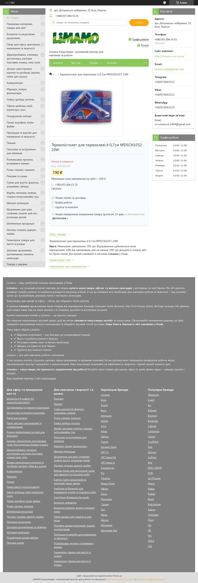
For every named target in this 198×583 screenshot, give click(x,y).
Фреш (104, 515)
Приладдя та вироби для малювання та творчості (22, 134)
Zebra (151, 541)
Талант (105, 504)
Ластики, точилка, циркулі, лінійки (21, 231)
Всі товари (13, 17)
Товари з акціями (17, 264)
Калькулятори (15, 83)
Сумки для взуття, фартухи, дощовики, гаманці (23, 184)
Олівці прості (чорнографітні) (23, 487)
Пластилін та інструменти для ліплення (21, 151)
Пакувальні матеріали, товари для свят (19, 26)
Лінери (10, 482)
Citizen (151, 436)
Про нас (76, 62)
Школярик (106, 525)
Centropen (153, 431)
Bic (149, 405)
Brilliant (152, 410)
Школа (104, 520)
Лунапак (105, 478)
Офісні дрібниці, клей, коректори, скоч (19, 107)
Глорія (104, 442)
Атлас (104, 431)
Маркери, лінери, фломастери (17, 91)
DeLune (152, 452)
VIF (149, 530)
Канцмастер (107, 468)
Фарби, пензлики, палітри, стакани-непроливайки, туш (23, 194)
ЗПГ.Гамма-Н (108, 462)
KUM (150, 473)
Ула (103, 509)
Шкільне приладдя (18, 203)
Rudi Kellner (154, 504)
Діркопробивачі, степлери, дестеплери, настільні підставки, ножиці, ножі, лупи (23, 58)
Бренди (112, 62)
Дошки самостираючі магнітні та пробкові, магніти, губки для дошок (23, 72)
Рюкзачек (106, 499)
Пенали (11, 143)
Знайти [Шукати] (139, 22)
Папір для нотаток (17, 418)
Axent (151, 400)
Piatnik (151, 494)
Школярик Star (109, 530)
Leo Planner (154, 478)
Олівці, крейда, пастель (20, 99)
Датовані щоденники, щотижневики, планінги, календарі (20, 254)
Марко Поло (108, 483)
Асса (103, 426)
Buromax (153, 421)
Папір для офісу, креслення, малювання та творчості (23, 46)
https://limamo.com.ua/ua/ (169, 56)
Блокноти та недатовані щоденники (21, 36)
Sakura (151, 509)
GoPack (152, 457)
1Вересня (153, 395)
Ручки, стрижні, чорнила (20, 170)
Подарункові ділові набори (22, 537)
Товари (93, 62)
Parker (151, 488)
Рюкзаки (58, 398)
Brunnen (152, 415)
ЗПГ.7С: (105, 452)
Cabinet (152, 426)
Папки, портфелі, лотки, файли (20, 124)
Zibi (150, 546)
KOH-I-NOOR (155, 468)
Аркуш (104, 421)
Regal (151, 499)
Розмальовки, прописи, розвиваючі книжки (20, 161)
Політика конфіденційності (151, 579)
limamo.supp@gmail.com (169, 69)
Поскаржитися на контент (120, 579)
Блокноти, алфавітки (65, 502)
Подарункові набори (19, 116)
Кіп (102, 473)
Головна (58, 62)
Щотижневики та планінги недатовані (28, 407)
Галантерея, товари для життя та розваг (20, 242)
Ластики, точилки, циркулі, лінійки (25, 516)
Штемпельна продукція (20, 223)
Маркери (12, 476)
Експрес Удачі (109, 447)
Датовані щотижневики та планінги (26, 527)
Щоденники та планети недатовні (26, 413)
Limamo (105, 395)
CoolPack (153, 442)
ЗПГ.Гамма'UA (108, 457)
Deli (150, 447)
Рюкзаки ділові (15, 543)
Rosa (103, 410)
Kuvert (104, 405)
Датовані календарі (18, 532)
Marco (151, 483)
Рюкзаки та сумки (17, 176)
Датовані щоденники (19, 522)
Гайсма (105, 436)
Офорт (104, 488)
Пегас (104, 494)
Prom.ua (117, 575)
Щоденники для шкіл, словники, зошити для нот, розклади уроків (22, 213)
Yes (150, 535)
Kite (150, 462)
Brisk (103, 400)
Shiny (151, 520)
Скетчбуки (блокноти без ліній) (71, 497)
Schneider (153, 515)
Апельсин (106, 415)
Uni (149, 525)
